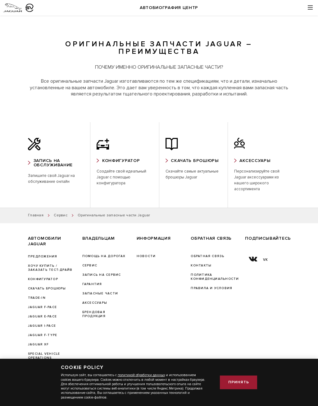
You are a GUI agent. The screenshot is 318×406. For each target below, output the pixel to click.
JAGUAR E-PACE (42, 316)
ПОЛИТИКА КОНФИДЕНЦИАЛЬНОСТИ (215, 277)
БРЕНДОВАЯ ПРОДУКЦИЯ (94, 314)
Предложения (42, 256)
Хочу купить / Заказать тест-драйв (50, 268)
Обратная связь (207, 256)
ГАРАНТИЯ (92, 284)
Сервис (89, 265)
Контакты (201, 265)
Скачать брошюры (47, 288)
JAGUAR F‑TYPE (42, 335)
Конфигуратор (43, 279)
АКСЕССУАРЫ (94, 303)
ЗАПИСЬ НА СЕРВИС (101, 275)
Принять (238, 382)
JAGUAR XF (38, 344)
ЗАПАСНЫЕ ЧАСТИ (100, 293)
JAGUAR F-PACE (42, 307)
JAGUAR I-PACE (42, 326)
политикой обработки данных (141, 375)
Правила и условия (211, 288)
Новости (146, 256)
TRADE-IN (37, 298)
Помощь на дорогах (104, 256)
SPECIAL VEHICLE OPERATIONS (44, 356)
